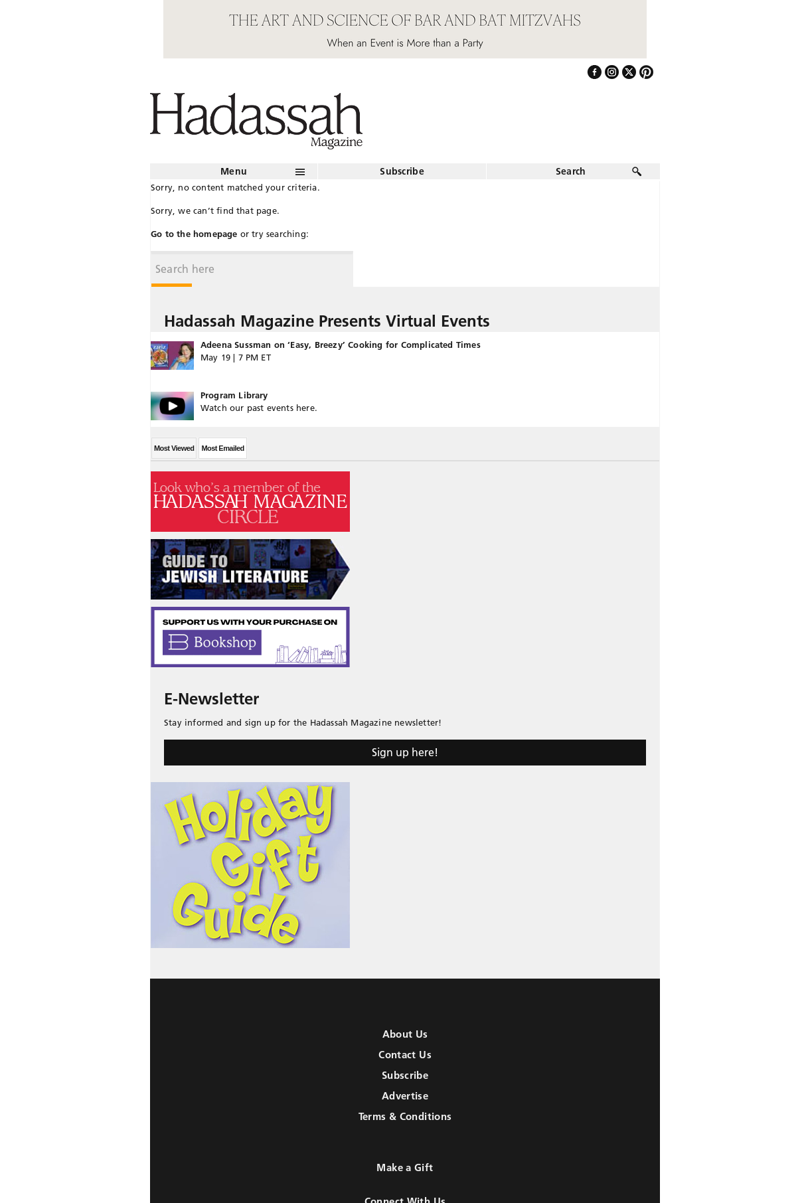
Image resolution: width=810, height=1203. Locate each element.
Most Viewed (174, 448)
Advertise (405, 1095)
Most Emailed (222, 448)
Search (571, 171)
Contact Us (405, 1054)
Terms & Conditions (405, 1116)
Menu (233, 171)
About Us (405, 1034)
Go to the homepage (194, 233)
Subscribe (402, 171)
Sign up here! (405, 752)
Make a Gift (404, 1167)
